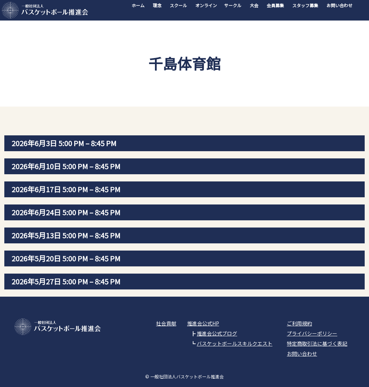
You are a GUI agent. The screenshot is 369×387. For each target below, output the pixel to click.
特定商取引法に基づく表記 (317, 343)
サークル (232, 5)
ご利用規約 (299, 323)
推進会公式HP (203, 323)
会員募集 (275, 5)
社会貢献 (166, 323)
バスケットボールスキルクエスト (234, 343)
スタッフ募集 (305, 5)
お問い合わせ (339, 5)
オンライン (206, 5)
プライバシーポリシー (312, 333)
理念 (157, 5)
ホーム (138, 5)
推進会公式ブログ (217, 333)
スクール (178, 5)
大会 (254, 5)
